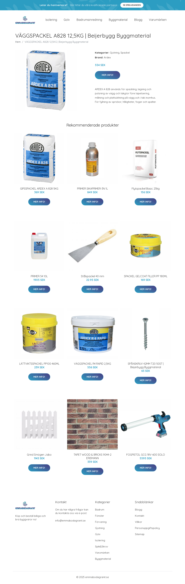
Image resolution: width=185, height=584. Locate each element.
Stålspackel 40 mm (92, 277)
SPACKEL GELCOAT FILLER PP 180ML (145, 277)
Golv (67, 20)
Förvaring (101, 523)
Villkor (138, 523)
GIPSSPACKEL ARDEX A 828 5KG (39, 189)
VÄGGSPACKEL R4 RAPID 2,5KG (92, 364)
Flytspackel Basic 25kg (146, 189)
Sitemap (139, 535)
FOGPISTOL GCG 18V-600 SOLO (145, 455)
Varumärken (158, 20)
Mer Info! (107, 75)
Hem (18, 43)
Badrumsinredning (89, 20)
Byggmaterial (118, 20)
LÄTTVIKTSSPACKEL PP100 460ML (39, 364)
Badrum (99, 510)
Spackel (125, 53)
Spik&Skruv (101, 547)
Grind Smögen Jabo (39, 455)
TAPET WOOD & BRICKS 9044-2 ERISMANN (92, 457)
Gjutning (114, 53)
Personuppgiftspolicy (147, 529)
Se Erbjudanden (132, 5)
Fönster (99, 516)
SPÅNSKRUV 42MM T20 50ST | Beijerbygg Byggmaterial (146, 366)
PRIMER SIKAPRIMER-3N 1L (92, 189)
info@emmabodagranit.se (70, 521)
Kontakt (139, 516)
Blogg (138, 20)
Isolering (51, 20)
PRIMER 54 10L (39, 277)
